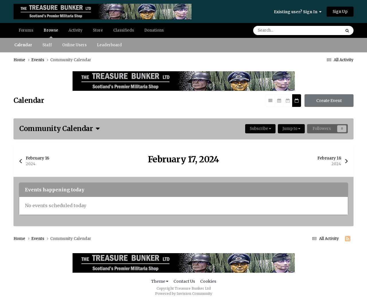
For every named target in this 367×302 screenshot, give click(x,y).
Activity (76, 30)
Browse (51, 33)
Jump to (291, 128)
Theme (159, 281)
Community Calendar (59, 128)
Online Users (74, 45)
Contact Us (184, 281)
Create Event (329, 100)
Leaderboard (109, 45)
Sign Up (340, 11)
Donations (154, 30)
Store (98, 30)
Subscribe (260, 128)
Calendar (23, 45)
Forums (26, 30)
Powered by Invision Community (183, 293)
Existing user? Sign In (297, 11)
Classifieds (123, 30)
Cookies (208, 281)
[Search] (279, 30)
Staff (47, 45)
